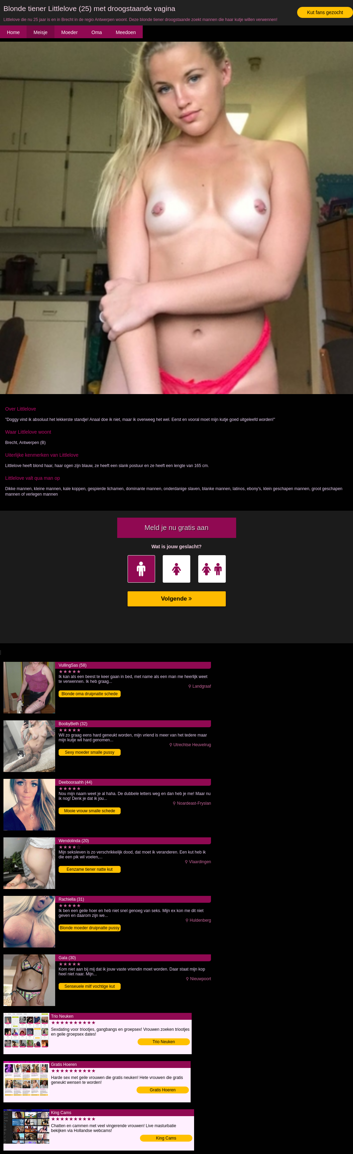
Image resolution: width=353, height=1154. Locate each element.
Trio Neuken (163, 1041)
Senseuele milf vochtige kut (89, 986)
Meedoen (126, 32)
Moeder (69, 32)
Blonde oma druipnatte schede (90, 693)
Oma (96, 32)
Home (13, 32)
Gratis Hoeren (163, 1090)
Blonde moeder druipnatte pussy (90, 927)
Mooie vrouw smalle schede (89, 810)
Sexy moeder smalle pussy (89, 752)
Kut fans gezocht (325, 12)
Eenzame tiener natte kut (89, 869)
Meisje (40, 32)
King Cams (166, 1138)
